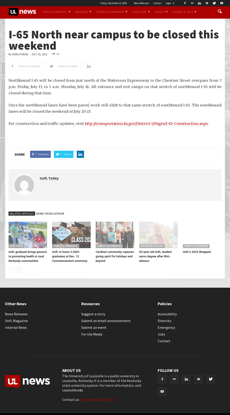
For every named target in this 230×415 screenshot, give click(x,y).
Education (141, 11)
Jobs (161, 334)
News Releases (141, 3)
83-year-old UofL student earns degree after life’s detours (155, 256)
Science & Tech (185, 11)
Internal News (16, 327)
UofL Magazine (16, 320)
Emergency (166, 327)
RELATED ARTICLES (22, 214)
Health (161, 11)
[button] (219, 11)
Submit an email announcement (106, 320)
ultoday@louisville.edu (97, 399)
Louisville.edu (72, 390)
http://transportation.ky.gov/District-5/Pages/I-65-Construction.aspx (146, 123)
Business (83, 11)
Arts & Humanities (56, 11)
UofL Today (20, 54)
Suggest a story (93, 314)
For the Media (91, 334)
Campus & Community (112, 11)
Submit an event (93, 327)
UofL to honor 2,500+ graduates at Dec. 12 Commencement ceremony (69, 256)
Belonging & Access (152, 246)
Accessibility (167, 314)
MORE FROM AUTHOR (50, 214)
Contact (157, 3)
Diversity (164, 320)
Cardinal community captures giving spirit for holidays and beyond (115, 256)
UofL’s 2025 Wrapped (197, 252)
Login (170, 3)
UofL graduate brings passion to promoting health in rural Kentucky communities (28, 256)
